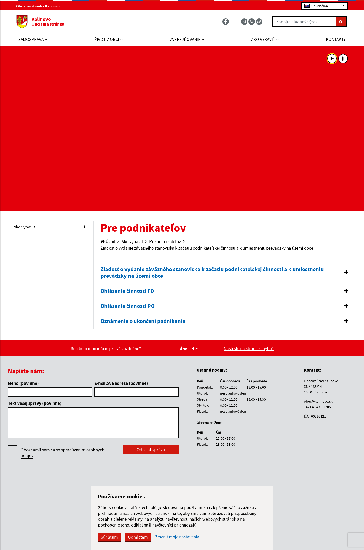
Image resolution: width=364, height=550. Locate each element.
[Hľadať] (341, 21)
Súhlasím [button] (109, 537)
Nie (195, 349)
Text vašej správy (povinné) (35, 403)
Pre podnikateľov (165, 241)
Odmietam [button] (138, 537)
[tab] (227, 273)
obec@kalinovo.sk (318, 401)
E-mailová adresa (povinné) (121, 383)
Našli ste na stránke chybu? (249, 348)
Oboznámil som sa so (62, 453)
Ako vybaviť (24, 227)
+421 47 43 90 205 (317, 407)
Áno (184, 349)
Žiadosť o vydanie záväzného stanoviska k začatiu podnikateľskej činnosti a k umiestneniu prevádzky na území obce (207, 248)
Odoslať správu (151, 449)
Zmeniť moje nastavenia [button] (177, 537)
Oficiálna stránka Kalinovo (40, 6)
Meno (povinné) (23, 383)
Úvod (108, 241)
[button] (227, 273)
